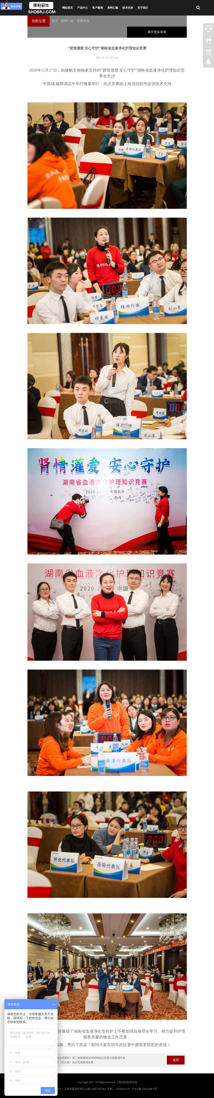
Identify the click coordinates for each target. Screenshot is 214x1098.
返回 (176, 1060)
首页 (55, 21)
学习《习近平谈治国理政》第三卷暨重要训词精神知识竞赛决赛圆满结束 (82, 1057)
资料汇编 (112, 7)
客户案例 (97, 7)
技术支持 (127, 7)
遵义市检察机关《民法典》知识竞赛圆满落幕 (66, 1062)
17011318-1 (147, 1088)
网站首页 (67, 7)
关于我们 (142, 7)
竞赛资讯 (83, 21)
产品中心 (82, 7)
